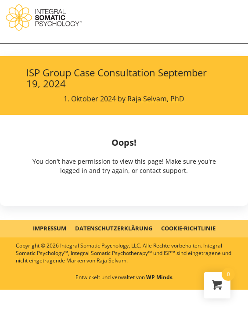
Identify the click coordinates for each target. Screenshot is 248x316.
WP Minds (159, 277)
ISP (44, 17)
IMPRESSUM (49, 228)
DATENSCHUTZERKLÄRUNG (113, 228)
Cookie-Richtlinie (188, 228)
